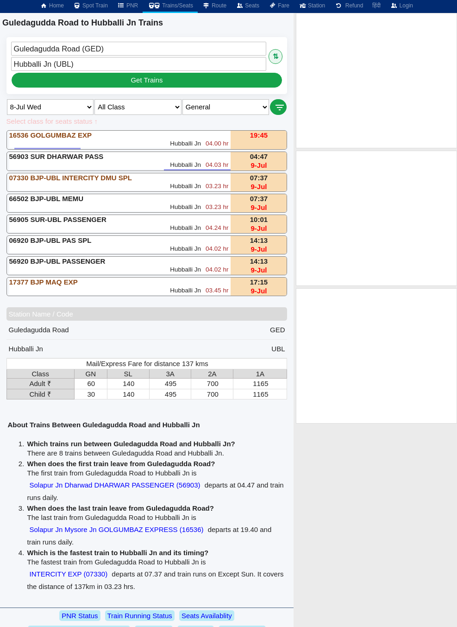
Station (312, 5)
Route (214, 5)
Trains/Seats (170, 5)
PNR (127, 5)
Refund (348, 5)
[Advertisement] (376, 81)
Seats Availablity (207, 616)
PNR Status (80, 616)
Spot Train (90, 5)
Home (52, 5)
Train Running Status (139, 616)
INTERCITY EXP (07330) (69, 574)
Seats (247, 5)
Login (401, 5)
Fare (279, 5)
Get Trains (147, 80)
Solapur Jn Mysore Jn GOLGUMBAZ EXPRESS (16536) (117, 529)
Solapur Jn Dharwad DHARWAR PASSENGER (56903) (115, 485)
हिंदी (376, 5)
